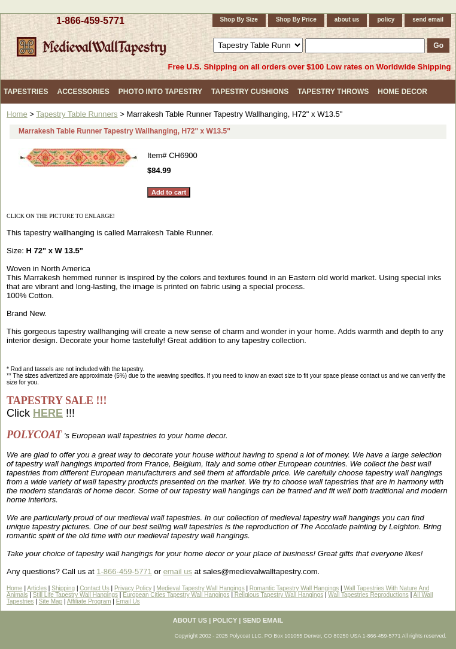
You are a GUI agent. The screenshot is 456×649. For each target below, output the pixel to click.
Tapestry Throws (333, 91)
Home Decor (402, 91)
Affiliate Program (89, 601)
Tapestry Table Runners (76, 114)
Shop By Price (296, 19)
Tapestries (26, 91)
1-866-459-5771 (90, 21)
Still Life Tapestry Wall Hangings (75, 595)
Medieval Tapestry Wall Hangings (200, 588)
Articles (37, 588)
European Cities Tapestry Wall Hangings (176, 595)
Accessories (83, 91)
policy (385, 19)
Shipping (63, 588)
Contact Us (94, 588)
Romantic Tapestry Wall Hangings (294, 588)
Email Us (128, 601)
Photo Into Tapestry (160, 91)
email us (177, 571)
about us (347, 19)
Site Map (50, 601)
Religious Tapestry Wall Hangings (278, 595)
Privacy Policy (132, 588)
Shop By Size (239, 19)
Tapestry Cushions (249, 91)
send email (427, 19)
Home (17, 114)
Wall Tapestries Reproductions (368, 595)
